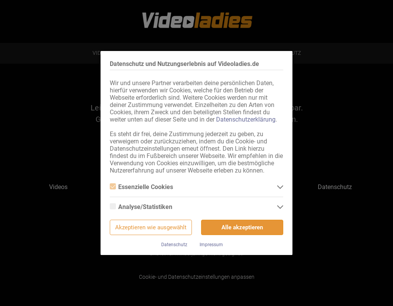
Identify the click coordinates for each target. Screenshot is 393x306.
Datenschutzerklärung (246, 119)
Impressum (211, 244)
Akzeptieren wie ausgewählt (151, 227)
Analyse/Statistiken (141, 207)
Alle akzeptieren (242, 227)
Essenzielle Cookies (141, 187)
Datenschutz (174, 244)
